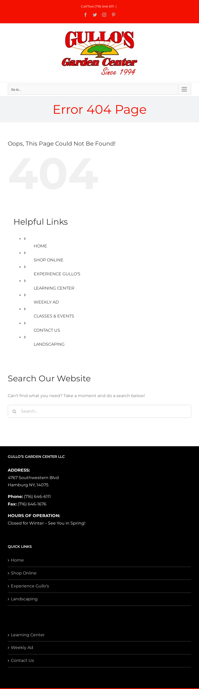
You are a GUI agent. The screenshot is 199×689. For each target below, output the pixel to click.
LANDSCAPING (49, 344)
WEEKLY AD (46, 302)
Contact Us (22, 660)
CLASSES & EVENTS (54, 316)
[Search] (14, 411)
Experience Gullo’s (30, 586)
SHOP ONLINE (48, 260)
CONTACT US (47, 330)
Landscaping (24, 598)
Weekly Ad (22, 647)
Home (17, 560)
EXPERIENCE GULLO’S (57, 273)
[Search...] (99, 411)
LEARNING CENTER (54, 288)
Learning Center (28, 634)
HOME (40, 246)
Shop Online (24, 573)
